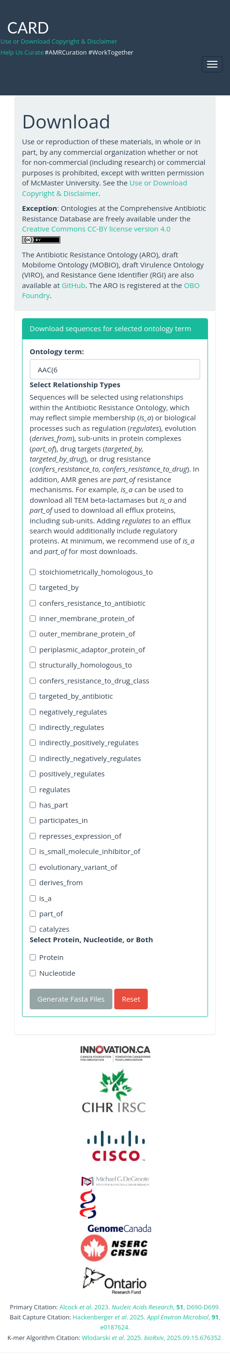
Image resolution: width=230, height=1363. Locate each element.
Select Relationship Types (75, 384)
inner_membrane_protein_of (82, 618)
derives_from (56, 882)
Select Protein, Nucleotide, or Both (91, 939)
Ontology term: (57, 351)
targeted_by (54, 587)
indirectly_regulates (67, 727)
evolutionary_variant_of (73, 867)
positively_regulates (67, 773)
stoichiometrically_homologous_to (91, 572)
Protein (47, 957)
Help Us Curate (22, 52)
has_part (49, 804)
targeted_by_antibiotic (71, 696)
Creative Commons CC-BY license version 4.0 (96, 228)
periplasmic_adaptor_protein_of (87, 649)
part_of (46, 913)
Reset (131, 999)
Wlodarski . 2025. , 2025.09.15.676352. (152, 1337)
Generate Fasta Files (71, 999)
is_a (41, 898)
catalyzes (49, 929)
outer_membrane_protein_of (82, 633)
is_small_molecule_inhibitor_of (85, 851)
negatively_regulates (68, 711)
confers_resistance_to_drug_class (89, 680)
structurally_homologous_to (81, 665)
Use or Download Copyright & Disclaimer (58, 41)
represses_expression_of (75, 836)
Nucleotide (53, 973)
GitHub (73, 285)
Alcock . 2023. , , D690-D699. (139, 1307)
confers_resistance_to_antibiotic (87, 603)
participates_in (59, 820)
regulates (50, 789)
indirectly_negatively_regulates (85, 758)
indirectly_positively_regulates (84, 742)
